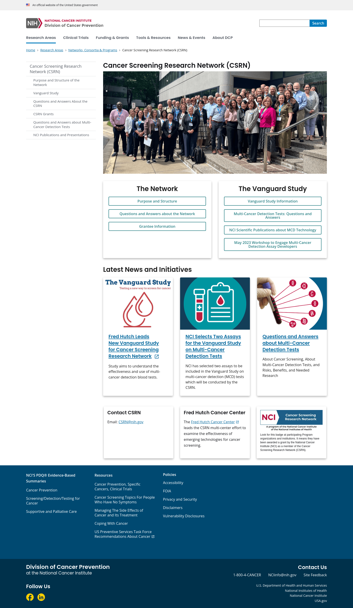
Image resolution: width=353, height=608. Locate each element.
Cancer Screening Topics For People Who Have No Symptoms (125, 499)
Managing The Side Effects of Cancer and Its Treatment (119, 513)
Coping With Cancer (111, 523)
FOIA (167, 491)
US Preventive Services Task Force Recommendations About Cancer (123, 534)
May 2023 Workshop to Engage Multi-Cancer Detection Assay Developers (272, 244)
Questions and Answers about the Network (157, 213)
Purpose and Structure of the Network (56, 82)
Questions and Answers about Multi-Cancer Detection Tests (62, 124)
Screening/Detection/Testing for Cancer (53, 501)
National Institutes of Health (306, 590)
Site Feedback (315, 574)
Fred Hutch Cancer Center (213, 421)
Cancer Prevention (41, 490)
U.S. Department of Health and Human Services (291, 585)
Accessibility (173, 482)
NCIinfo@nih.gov (282, 574)
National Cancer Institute (308, 595)
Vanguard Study (46, 93)
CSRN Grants (43, 114)
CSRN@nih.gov (131, 421)
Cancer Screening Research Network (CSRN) (55, 68)
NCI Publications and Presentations (61, 135)
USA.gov (321, 601)
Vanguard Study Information (273, 201)
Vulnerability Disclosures (183, 515)
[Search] (318, 23)
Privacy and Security (180, 499)
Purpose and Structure (157, 201)
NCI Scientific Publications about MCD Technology (272, 229)
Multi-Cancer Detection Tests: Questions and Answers (273, 215)
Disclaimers (173, 507)
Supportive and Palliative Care (51, 511)
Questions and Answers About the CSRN (60, 103)
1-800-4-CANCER (247, 574)
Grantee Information (157, 226)
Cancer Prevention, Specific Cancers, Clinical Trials (117, 486)
